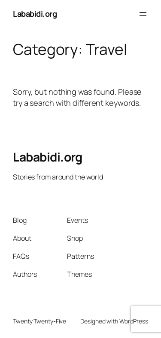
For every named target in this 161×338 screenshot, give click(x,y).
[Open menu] (143, 14)
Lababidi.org (35, 14)
